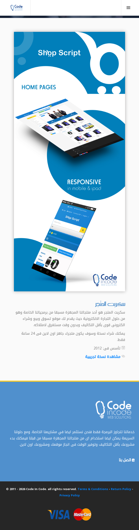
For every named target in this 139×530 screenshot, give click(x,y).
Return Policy (121, 489)
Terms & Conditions (93, 489)
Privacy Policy (70, 495)
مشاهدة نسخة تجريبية (102, 356)
